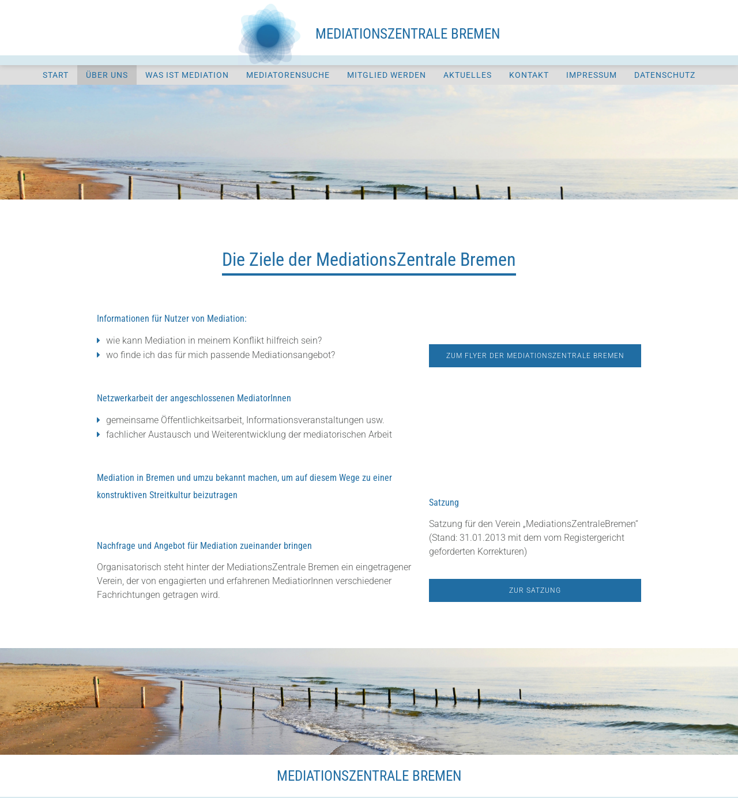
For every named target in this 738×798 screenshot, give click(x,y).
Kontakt (529, 75)
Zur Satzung (535, 590)
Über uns (107, 75)
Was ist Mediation (187, 75)
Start (56, 75)
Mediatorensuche (288, 75)
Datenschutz (664, 75)
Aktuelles (467, 75)
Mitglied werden (386, 75)
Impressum (591, 75)
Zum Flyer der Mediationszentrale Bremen (535, 356)
